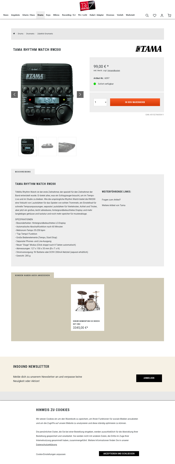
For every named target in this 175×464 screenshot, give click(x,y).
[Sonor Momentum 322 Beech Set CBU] (87, 301)
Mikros (56, 15)
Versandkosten (113, 70)
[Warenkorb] (169, 15)
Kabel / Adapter (97, 15)
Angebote (15, 15)
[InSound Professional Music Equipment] (14, 33)
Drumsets (30, 34)
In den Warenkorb (135, 102)
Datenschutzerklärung (46, 444)
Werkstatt (130, 15)
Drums (40, 15)
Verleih (120, 15)
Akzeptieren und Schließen (119, 453)
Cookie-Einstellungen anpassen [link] (51, 454)
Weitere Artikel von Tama (113, 205)
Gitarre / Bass (28, 15)
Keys (48, 15)
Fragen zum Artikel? (111, 199)
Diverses (110, 15)
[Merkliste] (154, 15)
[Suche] (147, 15)
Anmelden (149, 378)
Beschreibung (23, 172)
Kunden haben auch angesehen (32, 275)
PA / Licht (82, 15)
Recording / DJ (68, 15)
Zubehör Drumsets (45, 34)
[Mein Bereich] (162, 15)
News (5, 15)
